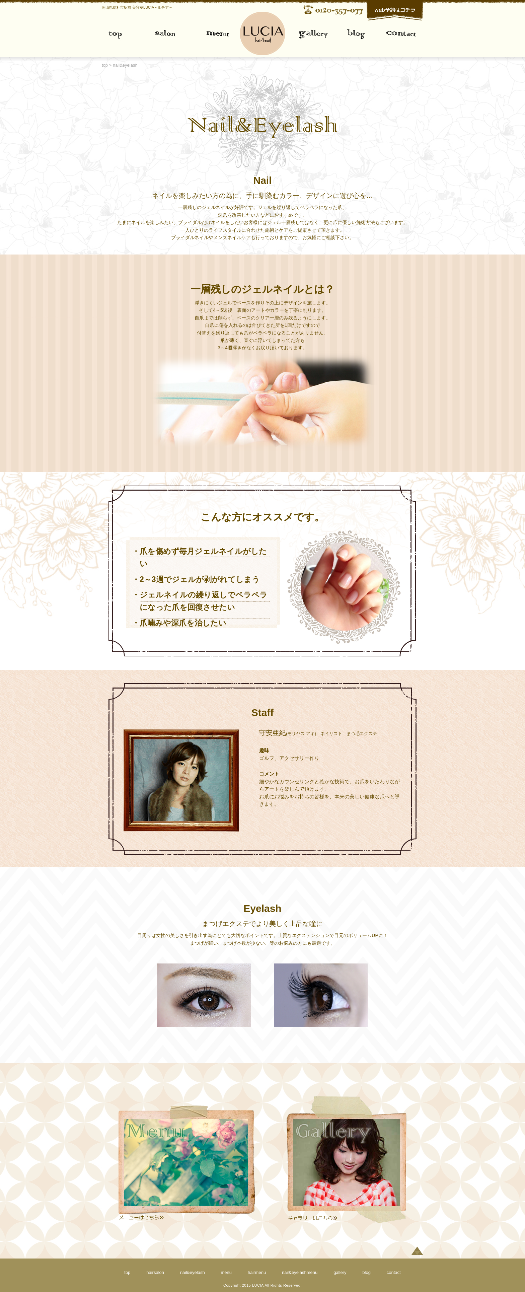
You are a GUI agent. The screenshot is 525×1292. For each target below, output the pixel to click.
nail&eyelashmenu (299, 1272)
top (122, 34)
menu (228, 34)
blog (366, 1272)
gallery (302, 34)
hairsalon (155, 1272)
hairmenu (257, 1272)
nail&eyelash (192, 1272)
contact (399, 34)
